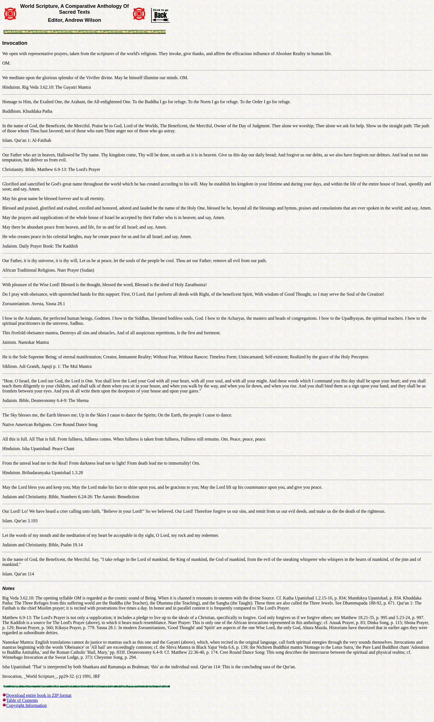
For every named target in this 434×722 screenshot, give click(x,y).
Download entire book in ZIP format (39, 695)
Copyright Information (26, 705)
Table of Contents (22, 700)
